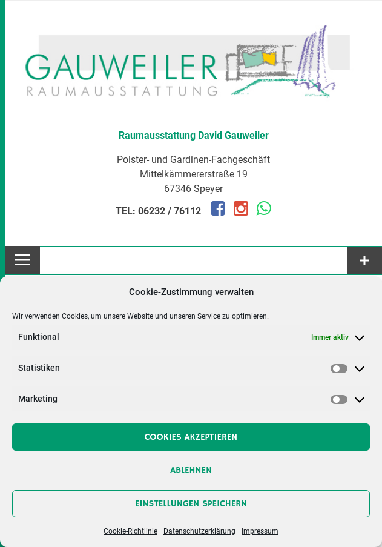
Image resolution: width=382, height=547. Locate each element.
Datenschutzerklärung (199, 531)
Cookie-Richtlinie (130, 531)
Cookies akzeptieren (191, 437)
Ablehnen (191, 470)
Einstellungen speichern (191, 503)
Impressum (260, 531)
